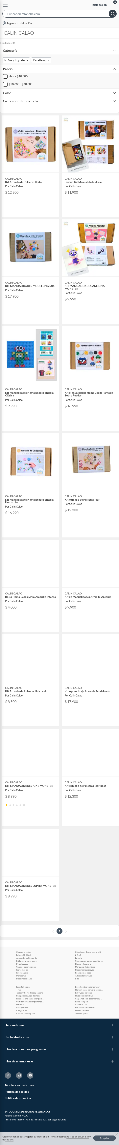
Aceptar (104, 1138)
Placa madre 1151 (24, 978)
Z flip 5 (78, 955)
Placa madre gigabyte (84, 970)
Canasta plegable (23, 952)
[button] (59, 14)
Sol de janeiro (22, 973)
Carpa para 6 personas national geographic (89, 961)
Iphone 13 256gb (24, 955)
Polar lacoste (22, 964)
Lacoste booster (23, 987)
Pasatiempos (41, 60)
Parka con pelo (81, 1001)
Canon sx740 (81, 1004)
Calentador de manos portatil (88, 952)
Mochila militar (82, 1010)
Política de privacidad (18, 1098)
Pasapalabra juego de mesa (28, 995)
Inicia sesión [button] (99, 4)
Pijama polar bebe (83, 973)
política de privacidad (77, 1136)
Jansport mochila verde (26, 958)
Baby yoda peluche (83, 993)
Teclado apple (81, 1013)
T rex (18, 990)
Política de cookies (17, 1091)
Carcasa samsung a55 (25, 1013)
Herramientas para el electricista (89, 990)
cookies (9, 1139)
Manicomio (21, 975)
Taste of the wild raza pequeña (29, 993)
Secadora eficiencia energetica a (30, 998)
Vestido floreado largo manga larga (30, 1001)
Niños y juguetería (16, 60)
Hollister (20, 1004)
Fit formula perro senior (26, 961)
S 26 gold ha (21, 1010)
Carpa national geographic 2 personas (89, 998)
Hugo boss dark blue (84, 995)
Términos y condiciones (20, 1085)
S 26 (77, 978)
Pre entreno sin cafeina (85, 1007)
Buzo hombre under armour (87, 987)
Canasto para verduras (26, 967)
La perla (78, 958)
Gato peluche (22, 1007)
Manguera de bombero (85, 967)
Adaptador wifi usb (83, 975)
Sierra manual (22, 970)
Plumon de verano (83, 964)
